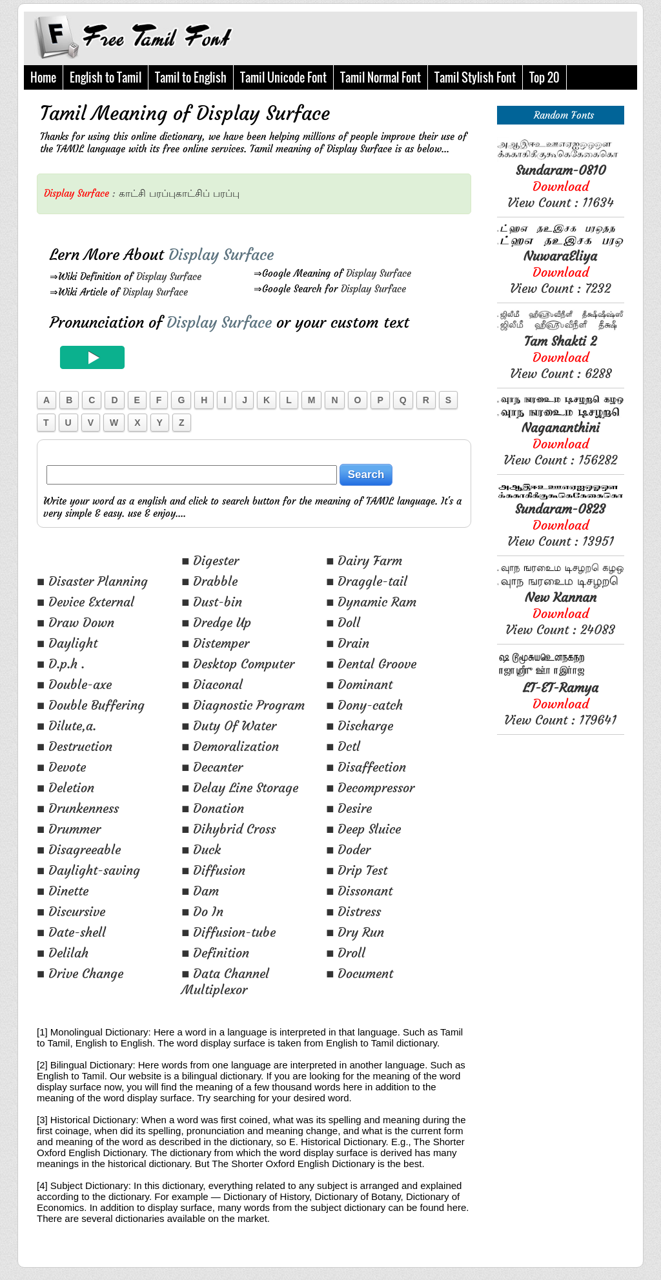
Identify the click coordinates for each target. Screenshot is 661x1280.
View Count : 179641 (560, 703)
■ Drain (347, 643)
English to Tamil (105, 77)
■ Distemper (215, 643)
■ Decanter (212, 767)
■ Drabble (209, 581)
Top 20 (544, 77)
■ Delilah (62, 953)
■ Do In (202, 911)
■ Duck (201, 849)
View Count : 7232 (560, 272)
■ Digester (210, 560)
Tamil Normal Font (380, 77)
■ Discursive (71, 911)
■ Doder (348, 849)
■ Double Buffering (91, 705)
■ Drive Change (80, 973)
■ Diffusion (213, 870)
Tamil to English (191, 77)
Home (43, 77)
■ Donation (212, 808)
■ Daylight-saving (88, 870)
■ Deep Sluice (363, 829)
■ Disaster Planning (92, 581)
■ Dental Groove (371, 663)
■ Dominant (359, 684)
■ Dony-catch (364, 705)
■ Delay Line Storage (239, 787)
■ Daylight (67, 643)
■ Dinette (62, 891)
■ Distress (353, 911)
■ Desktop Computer (237, 663)
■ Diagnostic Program (243, 705)
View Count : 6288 (560, 357)
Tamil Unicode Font (283, 77)
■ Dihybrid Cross (228, 829)
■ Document (359, 973)
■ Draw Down (75, 622)
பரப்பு (226, 193)
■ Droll (345, 953)
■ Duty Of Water (228, 725)
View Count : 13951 (560, 525)
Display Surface (168, 276)
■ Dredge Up (216, 622)
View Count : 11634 (560, 186)
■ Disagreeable (79, 849)
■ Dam (200, 891)
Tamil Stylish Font (475, 77)
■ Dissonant (359, 891)
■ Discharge (359, 725)
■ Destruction (74, 746)
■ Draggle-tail (366, 581)
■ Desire (349, 808)
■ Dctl (343, 746)
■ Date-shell (71, 932)
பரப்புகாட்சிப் (179, 193)
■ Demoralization (230, 746)
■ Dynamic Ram (371, 602)
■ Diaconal (212, 684)
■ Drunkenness (78, 808)
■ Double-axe (74, 684)
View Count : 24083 (560, 613)
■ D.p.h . (61, 663)
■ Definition (215, 953)
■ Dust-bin (211, 602)
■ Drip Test (356, 870)
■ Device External (85, 602)
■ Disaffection (366, 767)
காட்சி (132, 193)
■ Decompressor (370, 787)
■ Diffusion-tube (228, 932)
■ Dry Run (355, 932)
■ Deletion (65, 787)
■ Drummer (69, 829)
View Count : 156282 (560, 443)
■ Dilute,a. (66, 725)
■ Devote (61, 767)
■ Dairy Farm (364, 560)
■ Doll (343, 622)
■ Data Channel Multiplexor (225, 981)
